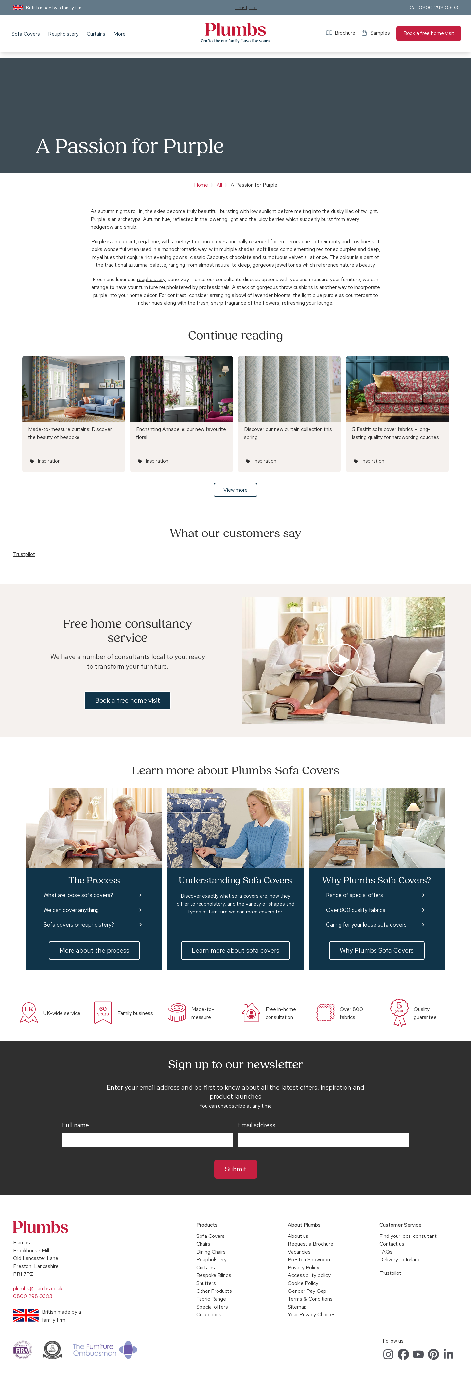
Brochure (345, 32)
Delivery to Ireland (400, 1259)
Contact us (391, 1243)
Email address (256, 1125)
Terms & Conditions (310, 1298)
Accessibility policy (309, 1275)
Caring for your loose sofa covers (366, 924)
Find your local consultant (408, 1236)
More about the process (94, 950)
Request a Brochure (310, 1243)
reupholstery (151, 279)
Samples (380, 32)
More (119, 33)
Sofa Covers (25, 33)
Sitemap (297, 1306)
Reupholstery (63, 33)
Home (201, 184)
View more (235, 489)
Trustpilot (246, 7)
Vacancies (299, 1251)
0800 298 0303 (438, 7)
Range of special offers (354, 895)
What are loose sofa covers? (78, 895)
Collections (208, 1314)
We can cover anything (71, 909)
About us (298, 1236)
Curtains (96, 33)
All (219, 184)
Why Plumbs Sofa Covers (377, 950)
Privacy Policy (303, 1267)
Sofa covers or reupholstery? (79, 924)
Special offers (212, 1306)
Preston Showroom (310, 1259)
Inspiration (49, 461)
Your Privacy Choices (312, 1314)
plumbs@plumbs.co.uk (37, 1288)
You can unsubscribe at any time (235, 1105)
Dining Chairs (211, 1251)
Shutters (206, 1283)
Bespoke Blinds (213, 1275)
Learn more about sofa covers (235, 950)
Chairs (203, 1243)
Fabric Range (211, 1298)
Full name (75, 1125)
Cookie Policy (303, 1283)
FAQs (385, 1251)
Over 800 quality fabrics (355, 909)
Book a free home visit (428, 33)
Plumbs (235, 29)
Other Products (214, 1291)
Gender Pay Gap (307, 1291)
